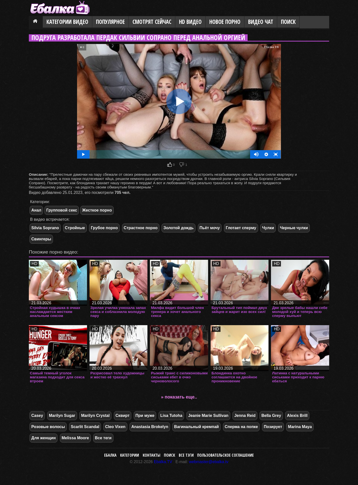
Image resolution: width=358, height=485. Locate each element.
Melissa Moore (75, 438)
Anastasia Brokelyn (149, 427)
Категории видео (67, 22)
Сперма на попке (241, 427)
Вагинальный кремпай (196, 427)
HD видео (190, 22)
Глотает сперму (241, 228)
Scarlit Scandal (85, 427)
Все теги (103, 438)
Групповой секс (61, 210)
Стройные (75, 228)
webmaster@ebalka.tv (208, 462)
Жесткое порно (97, 210)
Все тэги (186, 455)
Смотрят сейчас (152, 22)
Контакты (151, 455)
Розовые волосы (48, 427)
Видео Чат (260, 22)
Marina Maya (300, 427)
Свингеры (41, 239)
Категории (129, 455)
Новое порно (224, 22)
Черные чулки (294, 228)
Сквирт (123, 415)
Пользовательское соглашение (225, 455)
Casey (37, 415)
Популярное (110, 22)
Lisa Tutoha (171, 415)
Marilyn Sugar (62, 415)
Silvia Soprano (45, 228)
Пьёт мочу (210, 228)
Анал (36, 210)
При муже (144, 415)
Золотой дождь (178, 228)
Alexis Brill (297, 415)
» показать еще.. (179, 397)
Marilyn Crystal (95, 415)
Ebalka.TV (163, 462)
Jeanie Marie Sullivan (208, 415)
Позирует (273, 427)
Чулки (268, 228)
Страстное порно (141, 228)
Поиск (288, 22)
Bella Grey (271, 415)
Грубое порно (104, 228)
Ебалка (110, 455)
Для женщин (43, 438)
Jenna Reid (244, 415)
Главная (36, 22)
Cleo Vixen (115, 427)
